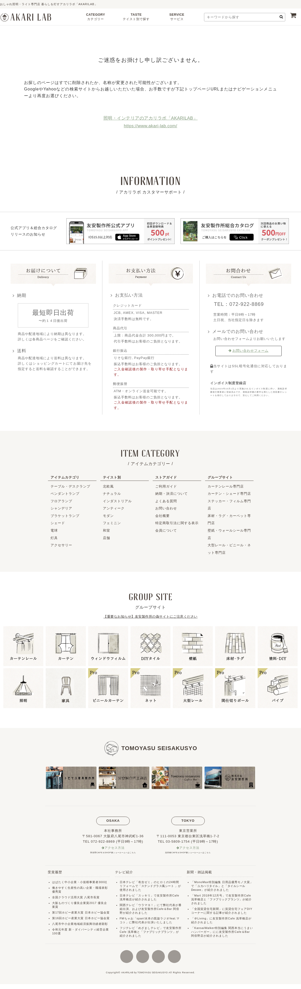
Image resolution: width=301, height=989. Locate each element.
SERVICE (177, 17)
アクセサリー (61, 545)
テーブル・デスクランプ (70, 486)
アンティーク (114, 508)
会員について (166, 530)
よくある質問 (166, 501)
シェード (58, 523)
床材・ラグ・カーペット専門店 (229, 519)
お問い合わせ (166, 508)
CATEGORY (95, 17)
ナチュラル (112, 494)
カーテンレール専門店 (226, 486)
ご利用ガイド (166, 486)
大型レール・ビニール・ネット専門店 (229, 549)
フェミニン (112, 523)
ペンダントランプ (65, 494)
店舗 (106, 538)
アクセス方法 (114, 848)
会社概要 (162, 516)
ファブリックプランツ (158, 932)
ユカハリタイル (208, 886)
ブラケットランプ (65, 516)
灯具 (54, 538)
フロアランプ (61, 501)
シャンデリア (61, 508)
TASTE (136, 17)
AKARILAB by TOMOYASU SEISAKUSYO (144, 977)
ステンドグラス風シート (158, 886)
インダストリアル (117, 501)
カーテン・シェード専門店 (229, 494)
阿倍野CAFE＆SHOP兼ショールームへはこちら (113, 853)
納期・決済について (171, 494)
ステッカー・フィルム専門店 (229, 504)
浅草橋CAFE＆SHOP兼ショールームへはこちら (188, 853)
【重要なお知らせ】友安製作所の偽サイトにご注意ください (150, 616)
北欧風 (108, 486)
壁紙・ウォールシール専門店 (229, 534)
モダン (108, 516)
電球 (54, 530)
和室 (106, 530)
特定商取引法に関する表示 (177, 523)
